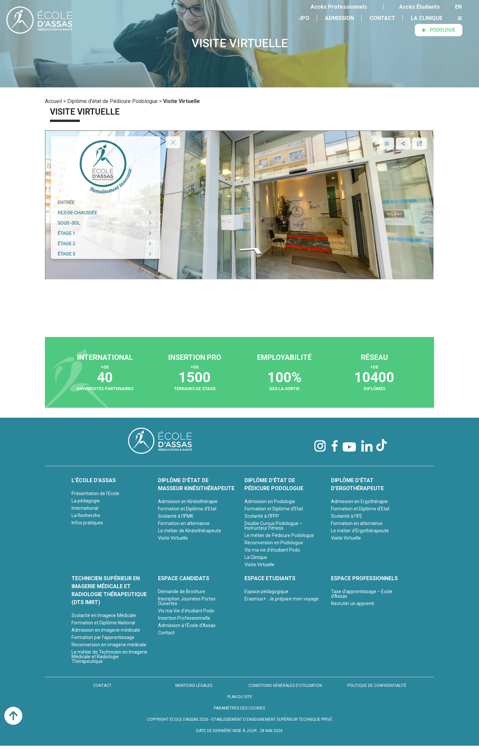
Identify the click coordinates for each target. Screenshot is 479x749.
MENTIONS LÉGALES (193, 685)
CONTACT (102, 685)
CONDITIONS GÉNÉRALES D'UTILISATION (285, 685)
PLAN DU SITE (239, 697)
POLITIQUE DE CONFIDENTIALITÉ (376, 685)
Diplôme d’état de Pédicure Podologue (112, 101)
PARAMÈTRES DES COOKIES (239, 708)
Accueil (53, 101)
